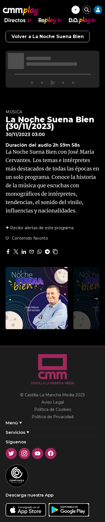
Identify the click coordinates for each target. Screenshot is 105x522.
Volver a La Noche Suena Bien (47, 36)
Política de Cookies (52, 409)
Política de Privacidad (52, 416)
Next (96, 298)
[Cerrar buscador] (87, 10)
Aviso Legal (52, 402)
